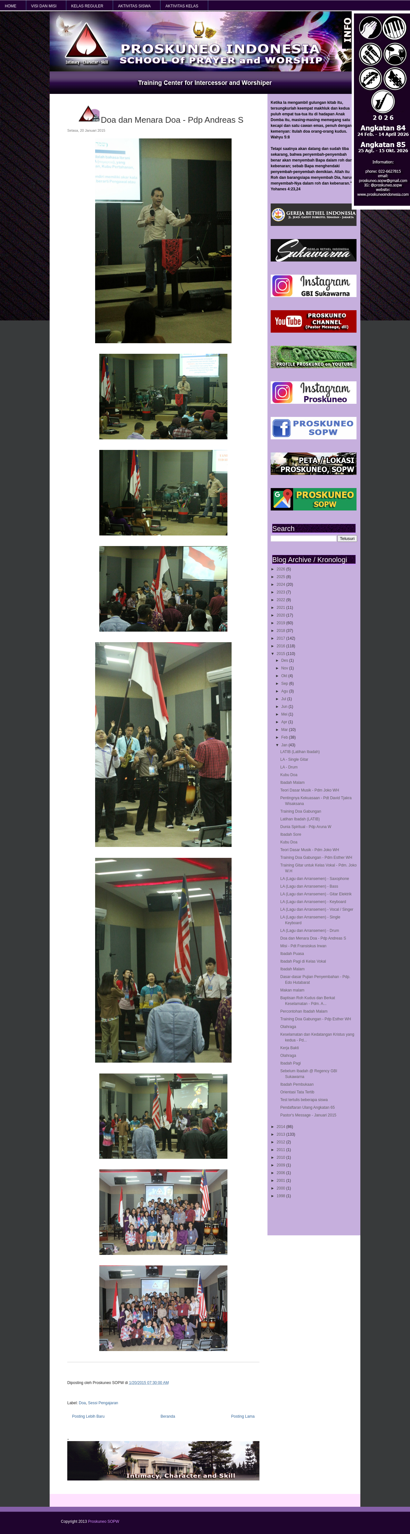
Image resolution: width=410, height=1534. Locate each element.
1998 (281, 1196)
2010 (281, 1157)
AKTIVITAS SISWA (134, 6)
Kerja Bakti (289, 1048)
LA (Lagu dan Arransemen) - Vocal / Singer (316, 909)
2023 (281, 592)
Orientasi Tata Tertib (297, 1092)
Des (285, 660)
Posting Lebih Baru (88, 1416)
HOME (10, 6)
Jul (284, 699)
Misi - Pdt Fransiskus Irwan (303, 946)
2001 (281, 1180)
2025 (281, 577)
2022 (281, 600)
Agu (285, 691)
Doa (82, 1403)
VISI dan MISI (43, 6)
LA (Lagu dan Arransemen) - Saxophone (314, 878)
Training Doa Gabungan (300, 811)
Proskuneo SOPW (103, 1521)
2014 (281, 1126)
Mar (285, 729)
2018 (281, 630)
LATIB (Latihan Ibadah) (300, 752)
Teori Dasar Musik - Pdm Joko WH (309, 790)
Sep (285, 683)
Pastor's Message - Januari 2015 (308, 1115)
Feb (285, 737)
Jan (285, 745)
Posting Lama (243, 1416)
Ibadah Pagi (290, 1063)
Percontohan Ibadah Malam (303, 1011)
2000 (281, 1188)
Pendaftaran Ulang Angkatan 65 (307, 1107)
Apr (284, 722)
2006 (281, 1173)
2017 (281, 638)
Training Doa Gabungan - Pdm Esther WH (316, 857)
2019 (281, 623)
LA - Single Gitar (294, 759)
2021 (281, 607)
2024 (281, 584)
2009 (281, 1165)
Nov (285, 668)
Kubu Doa (288, 775)
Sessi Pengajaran (103, 1403)
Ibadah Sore (290, 834)
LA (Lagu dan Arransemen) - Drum (309, 930)
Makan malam (292, 990)
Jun (285, 706)
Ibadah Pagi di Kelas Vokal (303, 961)
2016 (281, 646)
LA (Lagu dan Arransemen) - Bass (309, 886)
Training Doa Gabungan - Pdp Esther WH (315, 1019)
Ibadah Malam (292, 782)
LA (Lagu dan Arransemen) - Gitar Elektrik (316, 894)
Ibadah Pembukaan (297, 1084)
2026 (281, 569)
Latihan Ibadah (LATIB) (300, 819)
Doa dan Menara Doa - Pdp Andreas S (313, 938)
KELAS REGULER (87, 6)
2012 (281, 1142)
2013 (281, 1134)
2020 (281, 615)
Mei (285, 714)
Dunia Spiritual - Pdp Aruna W (305, 827)
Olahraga (288, 1026)
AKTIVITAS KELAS (181, 6)
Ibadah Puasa (292, 953)
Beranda (167, 1416)
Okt (284, 676)
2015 (281, 653)
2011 (281, 1150)
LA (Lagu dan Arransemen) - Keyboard (313, 902)
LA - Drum (289, 767)
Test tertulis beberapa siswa (304, 1100)
